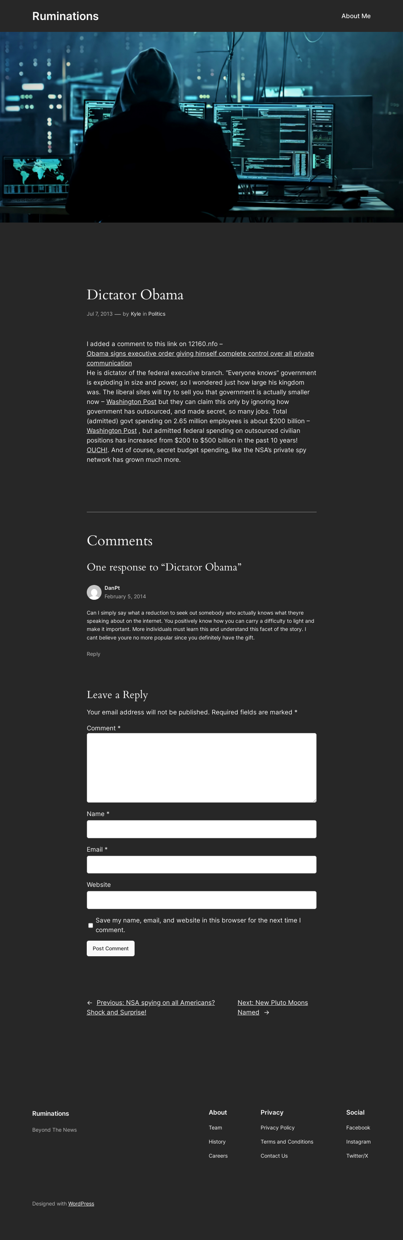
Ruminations (65, 16)
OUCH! (97, 450)
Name (98, 814)
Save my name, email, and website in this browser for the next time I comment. (198, 925)
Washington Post (131, 401)
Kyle (136, 313)
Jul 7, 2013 (100, 313)
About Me (356, 16)
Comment (104, 728)
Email (97, 849)
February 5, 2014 (125, 596)
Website (99, 884)
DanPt (112, 588)
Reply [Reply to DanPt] (93, 654)
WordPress (81, 1203)
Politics (156, 313)
